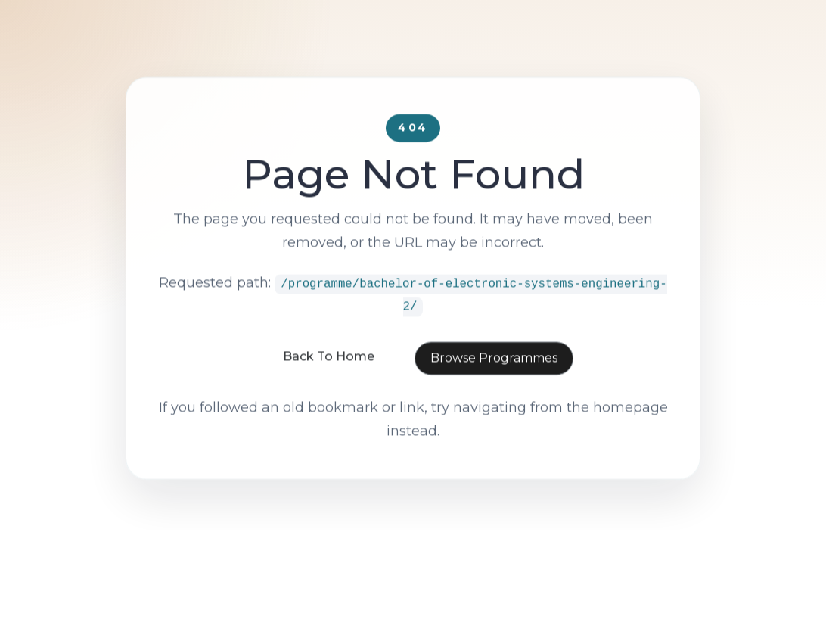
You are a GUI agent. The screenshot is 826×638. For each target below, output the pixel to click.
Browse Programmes (493, 379)
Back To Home (328, 377)
